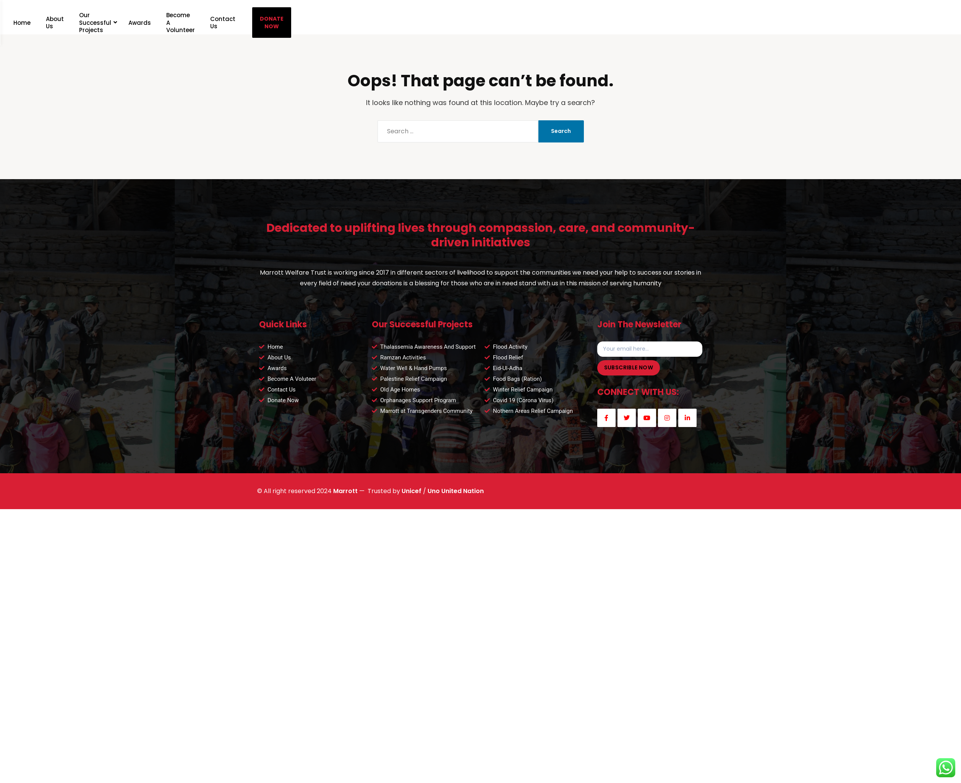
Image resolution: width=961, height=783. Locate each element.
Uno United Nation (456, 498)
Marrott (345, 498)
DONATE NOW (363, 21)
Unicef (411, 498)
